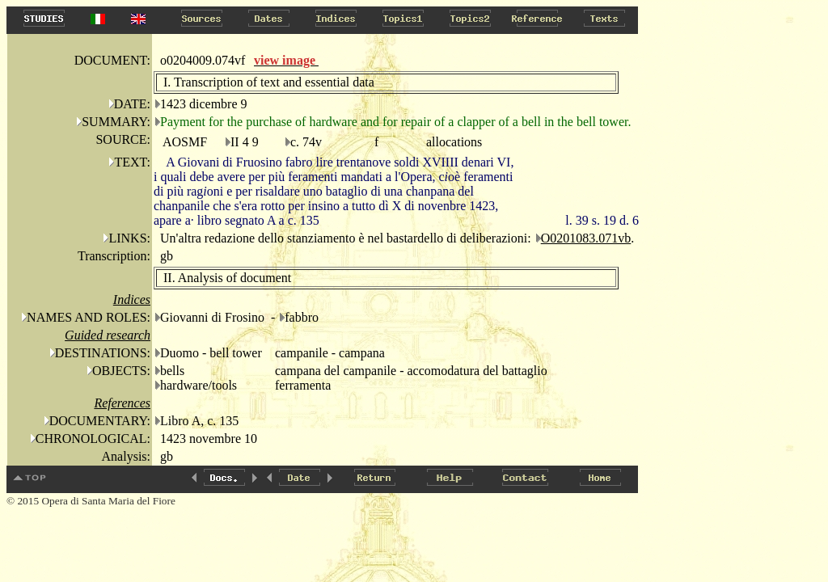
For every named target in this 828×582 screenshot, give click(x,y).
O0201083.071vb (586, 238)
